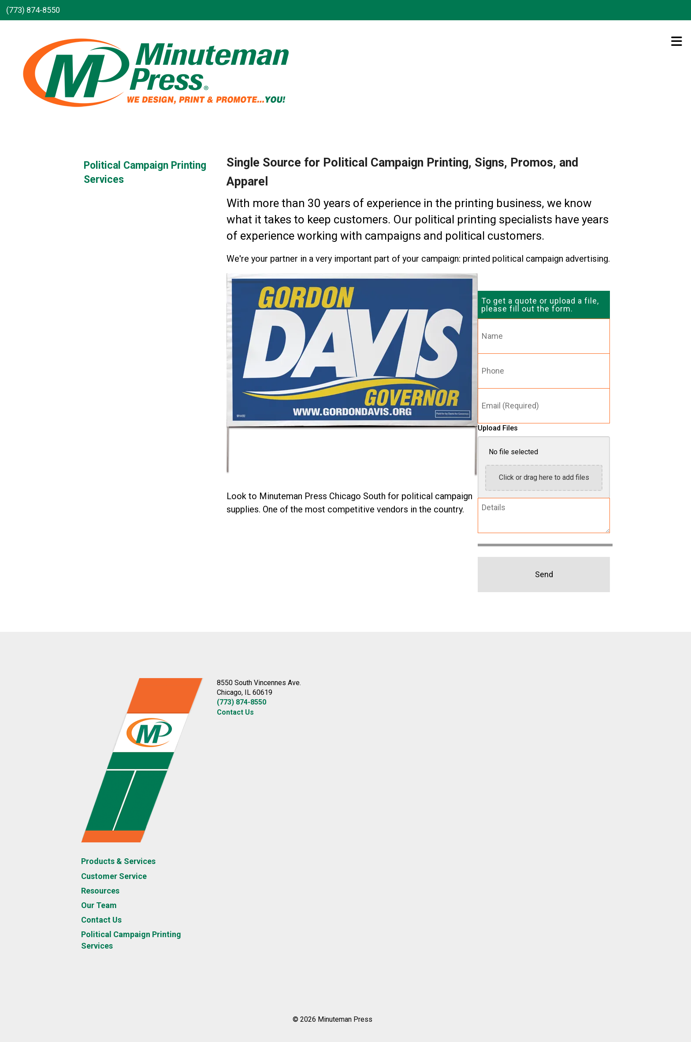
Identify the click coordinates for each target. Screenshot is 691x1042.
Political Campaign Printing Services (145, 172)
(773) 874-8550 (33, 10)
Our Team (99, 905)
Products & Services (118, 861)
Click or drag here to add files (544, 477)
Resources (100, 890)
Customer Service (114, 876)
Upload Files (498, 428)
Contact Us (101, 919)
